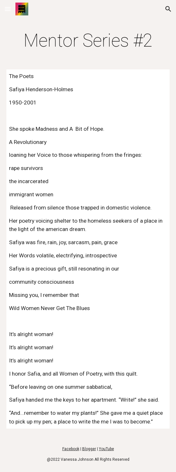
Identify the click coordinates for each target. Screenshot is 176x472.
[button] (7, 9)
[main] (87, 40)
